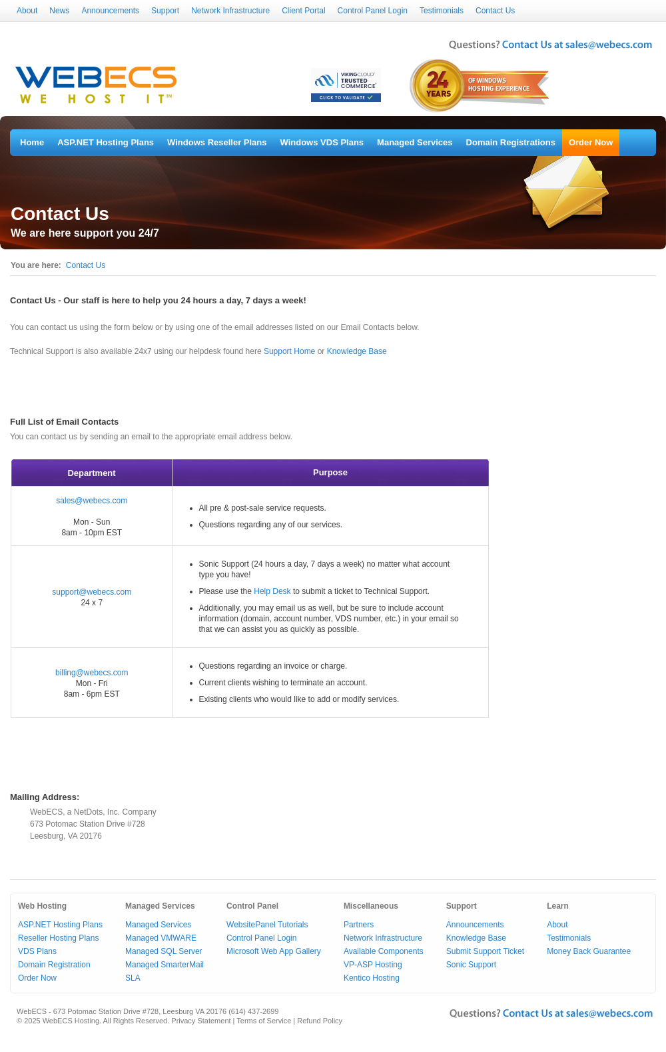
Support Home (289, 351)
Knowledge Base (357, 351)
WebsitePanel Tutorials (267, 924)
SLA (133, 978)
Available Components (384, 951)
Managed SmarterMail (164, 964)
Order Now (591, 142)
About (27, 10)
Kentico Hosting (372, 978)
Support (165, 10)
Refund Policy (319, 1021)
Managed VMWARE (160, 938)
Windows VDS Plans (322, 142)
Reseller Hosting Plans (58, 938)
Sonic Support (471, 964)
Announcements (110, 10)
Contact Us (495, 10)
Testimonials (442, 10)
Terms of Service (263, 1021)
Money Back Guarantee (589, 951)
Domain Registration (54, 964)
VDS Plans (37, 951)
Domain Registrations (510, 142)
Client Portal (303, 10)
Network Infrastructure (230, 10)
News (59, 10)
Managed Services (414, 142)
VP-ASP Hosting (373, 964)
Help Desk (272, 591)
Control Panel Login (373, 10)
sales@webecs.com (91, 500)
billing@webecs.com (92, 672)
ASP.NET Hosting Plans (105, 142)
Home (32, 142)
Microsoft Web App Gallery (273, 951)
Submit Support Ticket (485, 951)
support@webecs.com (91, 592)
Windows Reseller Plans (216, 142)
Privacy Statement (200, 1021)
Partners (359, 924)
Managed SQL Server (163, 951)
